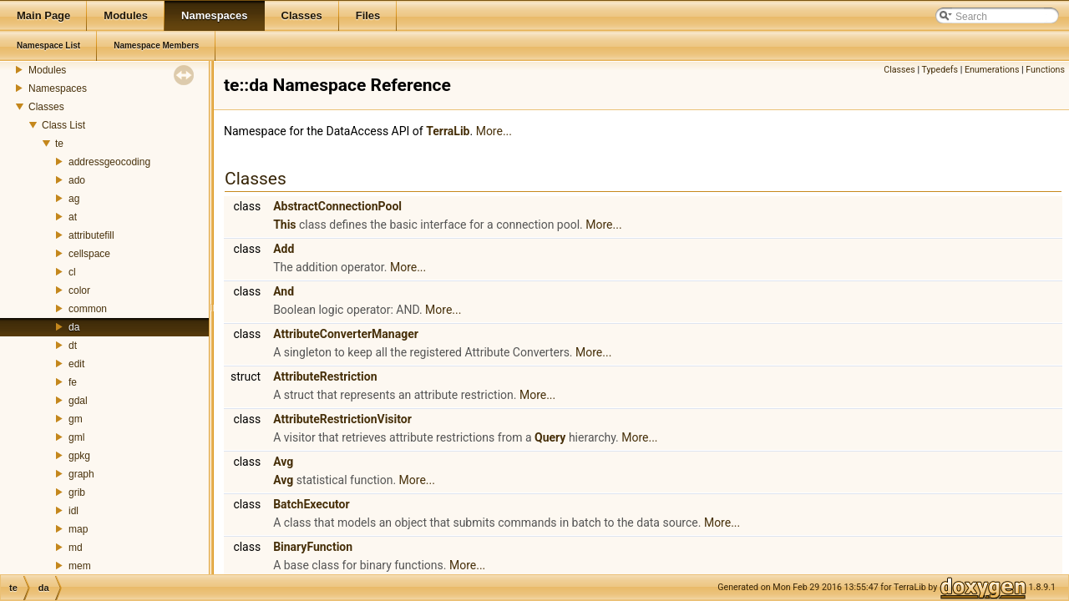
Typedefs (939, 69)
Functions (1045, 69)
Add (283, 248)
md (75, 547)
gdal (78, 401)
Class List (63, 125)
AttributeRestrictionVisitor (342, 419)
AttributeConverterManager (345, 334)
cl (72, 272)
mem (79, 566)
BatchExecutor (311, 504)
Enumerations (992, 69)
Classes (46, 107)
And (283, 291)
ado (76, 180)
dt (72, 345)
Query (549, 437)
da (73, 327)
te (59, 143)
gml (76, 437)
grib (76, 492)
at (72, 217)
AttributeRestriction (325, 376)
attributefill (91, 235)
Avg (283, 461)
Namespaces (57, 88)
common (87, 309)
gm (75, 419)
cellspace (89, 254)
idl (73, 511)
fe (72, 382)
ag (73, 199)
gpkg (79, 456)
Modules (47, 70)
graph (81, 474)
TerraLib (447, 131)
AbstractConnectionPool (337, 206)
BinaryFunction (312, 546)
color (79, 290)
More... (494, 131)
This (284, 224)
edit (76, 364)
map (78, 529)
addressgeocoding (109, 162)
